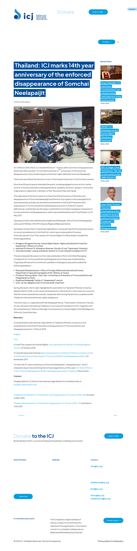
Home (20, 42)
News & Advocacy (30, 42)
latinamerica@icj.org (100, 498)
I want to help (97, 12)
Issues (71, 42)
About (52, 42)
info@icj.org (96, 466)
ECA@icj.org (96, 489)
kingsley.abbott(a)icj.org (25, 384)
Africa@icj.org (97, 495)
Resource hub (43, 42)
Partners (94, 42)
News (27, 102)
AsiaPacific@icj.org (100, 482)
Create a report (112, 520)
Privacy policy (104, 541)
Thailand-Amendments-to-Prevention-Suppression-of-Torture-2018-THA (48, 403)
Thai (16, 339)
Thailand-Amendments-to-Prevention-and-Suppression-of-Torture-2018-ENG (50, 395)
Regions (78, 42)
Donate (107, 42)
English (17, 334)
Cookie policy (117, 541)
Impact (86, 42)
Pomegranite (55, 541)
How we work (61, 42)
